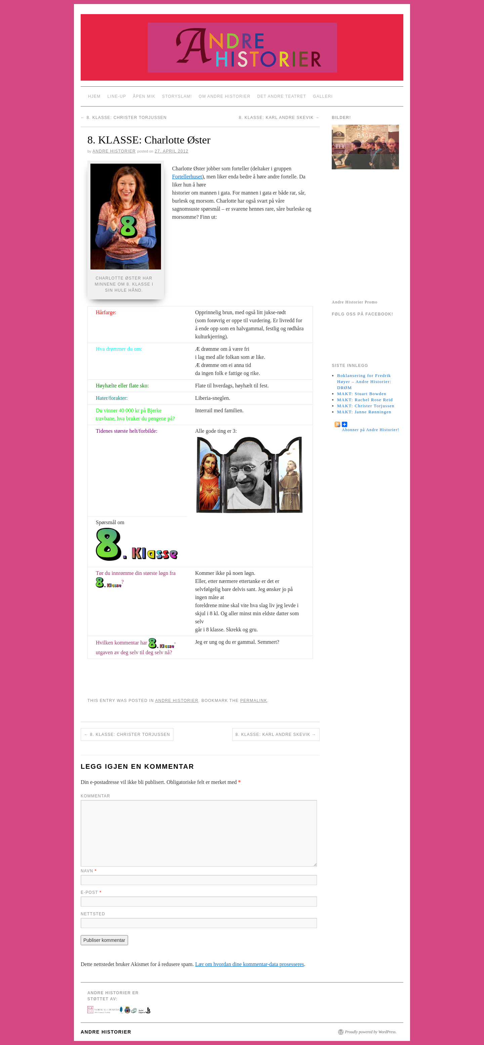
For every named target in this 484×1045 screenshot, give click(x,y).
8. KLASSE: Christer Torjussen (124, 117)
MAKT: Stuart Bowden (362, 393)
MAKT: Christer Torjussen (366, 405)
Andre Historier (113, 151)
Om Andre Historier (224, 96)
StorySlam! (177, 96)
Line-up (116, 96)
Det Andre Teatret (281, 96)
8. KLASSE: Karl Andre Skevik (279, 117)
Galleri (323, 96)
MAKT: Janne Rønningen (364, 411)
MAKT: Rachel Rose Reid (365, 399)
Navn (89, 871)
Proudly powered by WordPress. (371, 1032)
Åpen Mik (144, 96)
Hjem (94, 96)
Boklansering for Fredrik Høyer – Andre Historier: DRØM (364, 381)
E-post (91, 892)
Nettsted (93, 914)
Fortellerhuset (187, 176)
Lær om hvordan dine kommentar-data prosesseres (249, 964)
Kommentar (95, 796)
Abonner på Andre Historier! (370, 424)
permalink (253, 700)
